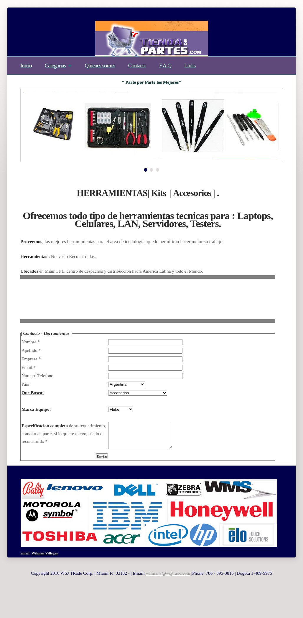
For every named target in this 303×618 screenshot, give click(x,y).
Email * (29, 367)
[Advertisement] (127, 303)
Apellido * (31, 350)
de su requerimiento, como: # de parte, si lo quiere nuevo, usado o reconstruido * (64, 433)
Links (190, 65)
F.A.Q (165, 65)
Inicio (26, 65)
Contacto (137, 65)
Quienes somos (100, 65)
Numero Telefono (37, 375)
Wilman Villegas (45, 558)
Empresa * (31, 358)
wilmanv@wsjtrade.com (168, 578)
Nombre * (31, 341)
